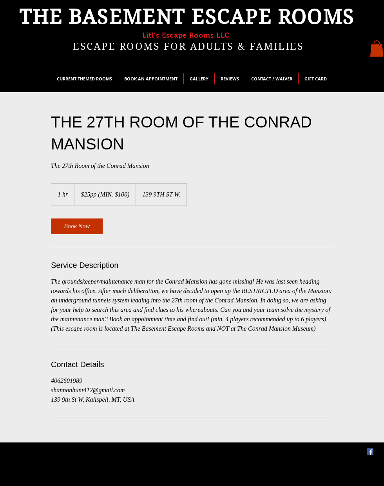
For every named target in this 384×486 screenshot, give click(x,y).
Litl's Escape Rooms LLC (186, 35)
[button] (377, 48)
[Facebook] (370, 451)
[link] (77, 226)
